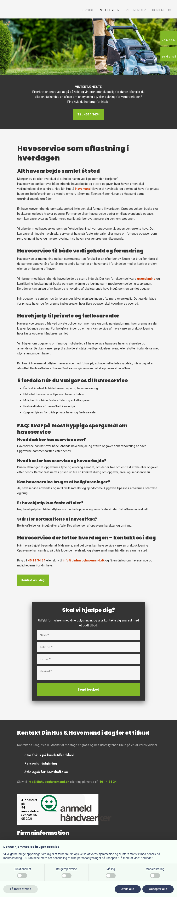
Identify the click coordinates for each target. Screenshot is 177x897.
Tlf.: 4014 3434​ (88, 114)
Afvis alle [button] (127, 889)
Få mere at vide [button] (20, 889)
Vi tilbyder (110, 10)
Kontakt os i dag (33, 580)
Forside (87, 10)
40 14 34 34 (36, 560)
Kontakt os (162, 10)
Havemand (83, 189)
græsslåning (146, 279)
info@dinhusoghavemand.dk (83, 560)
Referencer (136, 10)
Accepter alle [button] (158, 889)
